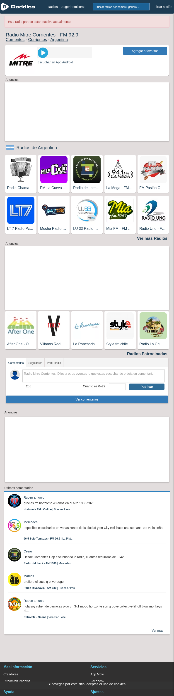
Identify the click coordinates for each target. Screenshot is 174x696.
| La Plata (48, 538)
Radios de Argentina (36, 147)
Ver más (157, 630)
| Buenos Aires (47, 509)
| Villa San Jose (45, 617)
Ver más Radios (152, 238)
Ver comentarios (86, 399)
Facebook (97, 681)
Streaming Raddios (16, 681)
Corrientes (15, 39)
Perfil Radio (54, 363)
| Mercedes (47, 563)
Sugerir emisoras (73, 7)
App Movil (97, 674)
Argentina (59, 39)
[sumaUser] (117, 387)
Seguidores (35, 363)
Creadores (10, 674)
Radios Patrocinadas (147, 354)
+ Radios (51, 7)
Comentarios (16, 363)
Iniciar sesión (163, 7)
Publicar (146, 387)
